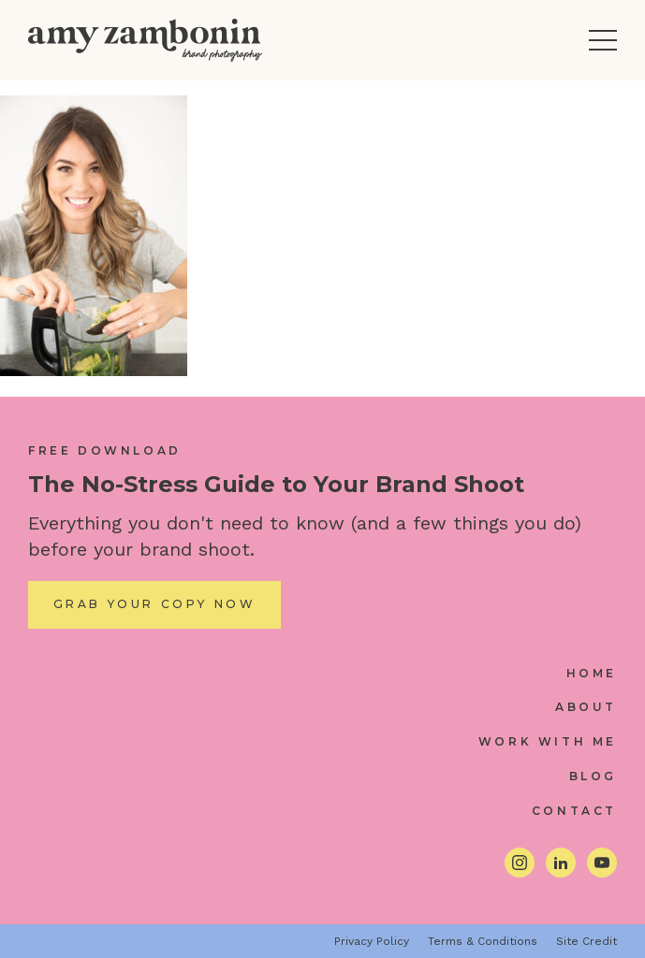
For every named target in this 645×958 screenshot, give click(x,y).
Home (591, 673)
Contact (574, 811)
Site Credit (586, 941)
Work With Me (547, 741)
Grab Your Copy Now (155, 604)
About (586, 707)
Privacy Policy (371, 941)
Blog (593, 776)
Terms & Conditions (482, 941)
